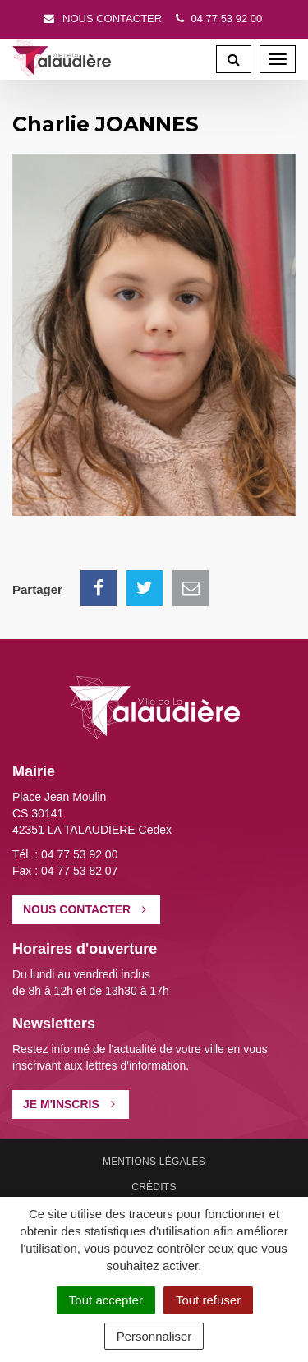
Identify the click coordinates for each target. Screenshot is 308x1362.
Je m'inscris (69, 1104)
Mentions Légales (154, 1161)
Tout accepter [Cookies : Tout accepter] (106, 1300)
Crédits (153, 1187)
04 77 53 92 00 (217, 18)
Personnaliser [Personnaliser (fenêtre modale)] (154, 1336)
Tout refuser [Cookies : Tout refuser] (208, 1300)
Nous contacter (102, 18)
